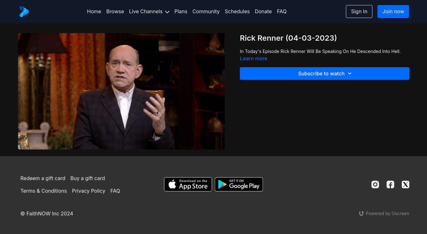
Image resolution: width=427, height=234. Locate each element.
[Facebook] (390, 184)
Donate (263, 11)
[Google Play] (239, 184)
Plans (181, 11)
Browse (115, 11)
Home (94, 11)
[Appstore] (188, 184)
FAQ (282, 11)
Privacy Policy (88, 191)
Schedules (237, 11)
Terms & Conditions (44, 191)
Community (206, 11)
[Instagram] (375, 184)
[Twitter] (405, 184)
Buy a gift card (87, 178)
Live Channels (149, 11)
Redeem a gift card (43, 178)
